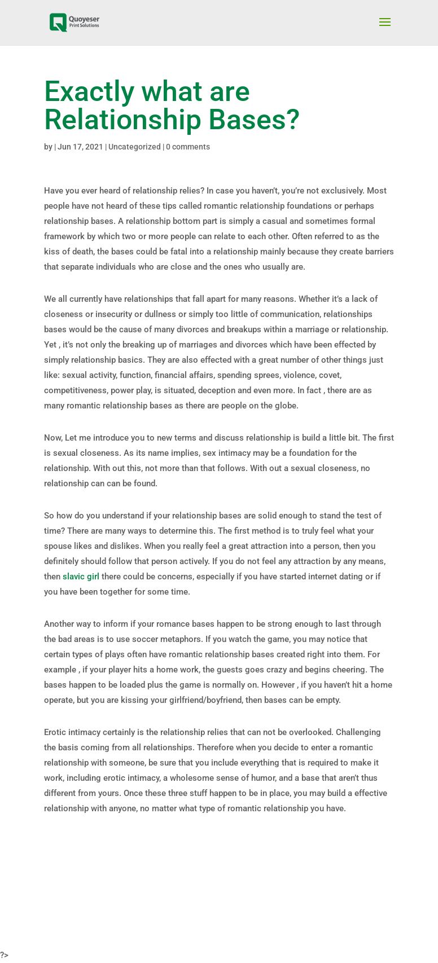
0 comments (188, 146)
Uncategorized (134, 146)
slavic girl (81, 576)
